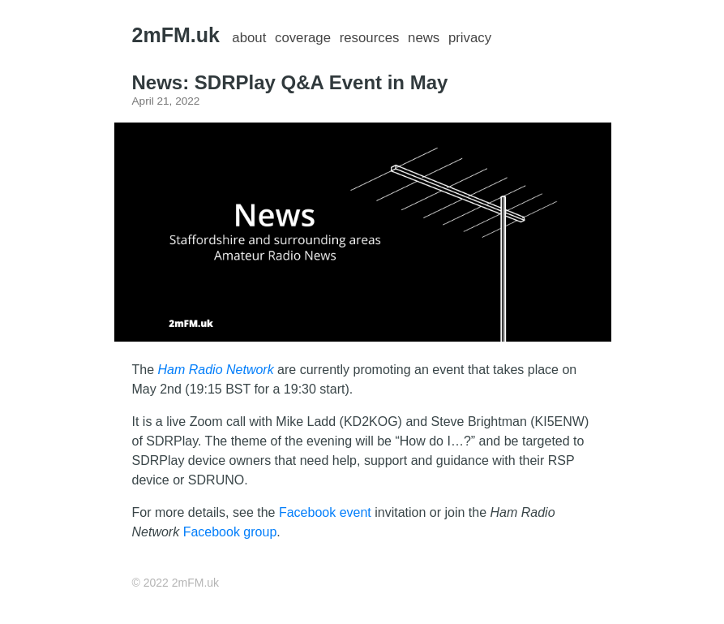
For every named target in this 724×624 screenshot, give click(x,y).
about (249, 37)
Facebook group (230, 532)
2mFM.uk (176, 35)
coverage (303, 37)
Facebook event (325, 512)
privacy (469, 37)
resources (370, 37)
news (423, 37)
